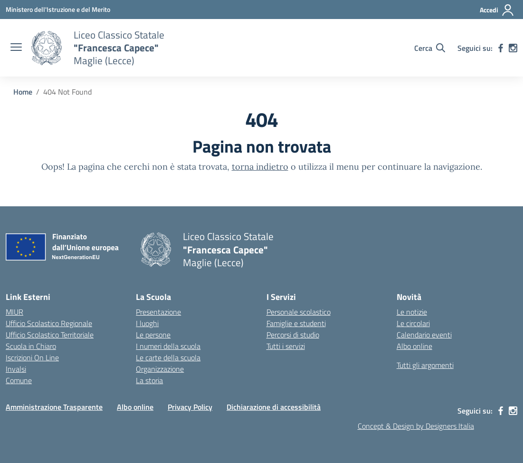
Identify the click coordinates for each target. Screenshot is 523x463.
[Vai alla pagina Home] (22, 91)
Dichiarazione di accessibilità (274, 407)
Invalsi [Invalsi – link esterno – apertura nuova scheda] (16, 369)
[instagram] (513, 48)
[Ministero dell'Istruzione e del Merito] (58, 9)
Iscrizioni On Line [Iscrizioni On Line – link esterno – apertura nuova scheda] (32, 357)
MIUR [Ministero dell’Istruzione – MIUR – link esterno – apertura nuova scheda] (14, 312)
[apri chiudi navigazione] (16, 48)
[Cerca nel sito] (429, 48)
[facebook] (500, 48)
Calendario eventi (424, 334)
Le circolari (413, 323)
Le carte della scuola (168, 357)
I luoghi (147, 323)
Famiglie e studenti (296, 323)
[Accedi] (497, 10)
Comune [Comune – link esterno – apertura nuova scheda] (19, 380)
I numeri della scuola (168, 346)
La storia (149, 380)
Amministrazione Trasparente (54, 407)
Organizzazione (160, 369)
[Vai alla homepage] (46, 48)
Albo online (414, 346)
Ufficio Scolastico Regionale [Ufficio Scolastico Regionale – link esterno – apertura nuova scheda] (49, 323)
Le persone (153, 334)
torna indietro (260, 166)
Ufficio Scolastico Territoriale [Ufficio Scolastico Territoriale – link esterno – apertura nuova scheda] (50, 334)
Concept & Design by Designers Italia (416, 426)
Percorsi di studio (292, 334)
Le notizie (412, 312)
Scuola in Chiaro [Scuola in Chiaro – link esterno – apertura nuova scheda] (31, 346)
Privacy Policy (190, 407)
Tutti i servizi (285, 346)
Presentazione (158, 312)
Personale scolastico (298, 312)
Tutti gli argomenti (425, 365)
